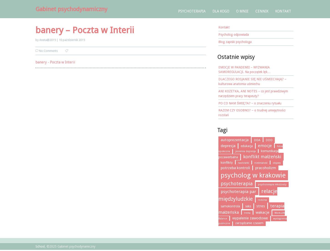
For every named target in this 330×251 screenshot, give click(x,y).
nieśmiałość (261, 162)
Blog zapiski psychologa (235, 42)
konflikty (227, 162)
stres (260, 206)
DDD (269, 140)
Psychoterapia (192, 11)
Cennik (261, 11)
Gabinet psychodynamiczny (71, 9)
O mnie (242, 11)
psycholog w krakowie (253, 175)
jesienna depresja (245, 151)
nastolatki (243, 162)
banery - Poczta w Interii (55, 62)
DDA (257, 140)
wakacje (262, 212)
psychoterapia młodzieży (272, 184)
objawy (277, 162)
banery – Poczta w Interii (84, 30)
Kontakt (283, 11)
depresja (228, 145)
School (40, 246)
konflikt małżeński (262, 156)
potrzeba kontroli (235, 168)
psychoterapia (237, 183)
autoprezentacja (235, 140)
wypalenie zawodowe (250, 218)
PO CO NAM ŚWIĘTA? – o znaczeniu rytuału (249, 103)
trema (247, 212)
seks (248, 206)
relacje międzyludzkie (247, 195)
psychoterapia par (238, 191)
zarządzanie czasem (249, 223)
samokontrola (230, 206)
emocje (265, 145)
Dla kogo (220, 11)
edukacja (247, 146)
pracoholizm (265, 168)
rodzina (262, 199)
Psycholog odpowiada (233, 34)
